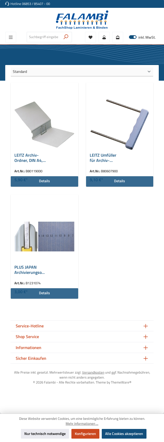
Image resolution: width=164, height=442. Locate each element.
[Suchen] (66, 37)
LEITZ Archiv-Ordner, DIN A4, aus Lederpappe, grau (29, 158)
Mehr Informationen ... (82, 423)
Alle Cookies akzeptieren (124, 434)
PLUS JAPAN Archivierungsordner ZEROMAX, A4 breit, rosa (29, 270)
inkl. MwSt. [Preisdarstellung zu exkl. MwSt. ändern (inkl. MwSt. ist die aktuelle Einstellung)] (142, 37)
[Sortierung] (82, 71)
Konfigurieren (85, 434)
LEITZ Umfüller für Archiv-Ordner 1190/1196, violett (103, 158)
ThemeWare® (121, 382)
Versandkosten (93, 372)
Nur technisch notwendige (45, 434)
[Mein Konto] (104, 37)
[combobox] (43, 37)
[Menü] (10, 37)
